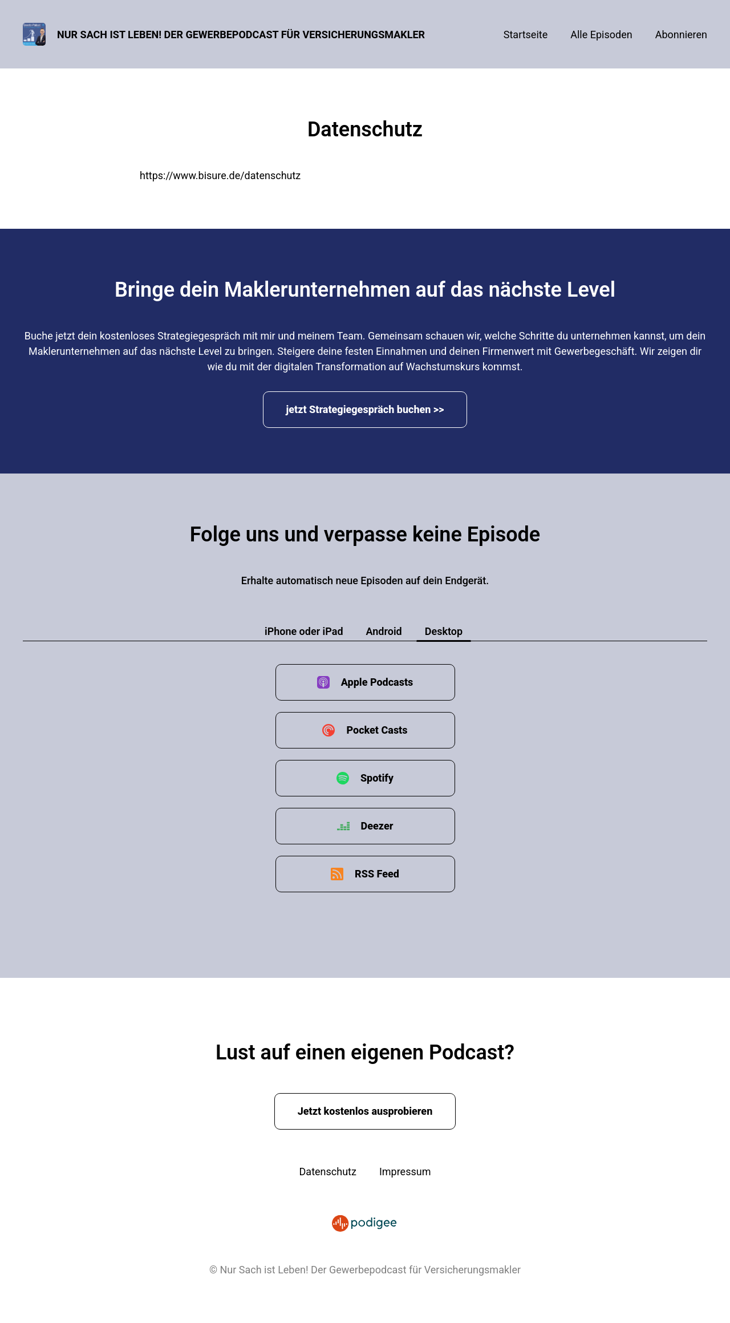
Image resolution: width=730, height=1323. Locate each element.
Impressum (405, 1172)
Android (384, 631)
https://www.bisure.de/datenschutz (220, 175)
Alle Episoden (601, 35)
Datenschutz (327, 1172)
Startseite (526, 35)
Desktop (444, 631)
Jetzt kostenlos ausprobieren (365, 1111)
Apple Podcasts (377, 682)
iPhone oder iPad (304, 631)
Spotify (377, 778)
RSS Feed (377, 874)
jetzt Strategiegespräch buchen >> (365, 409)
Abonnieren (681, 35)
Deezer (377, 826)
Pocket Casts (376, 730)
